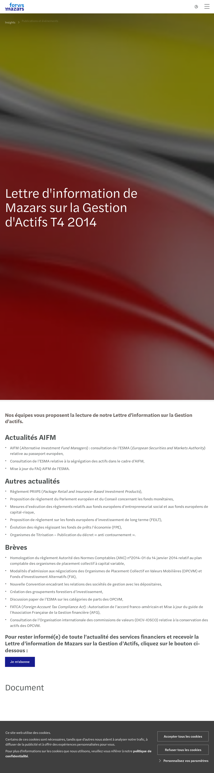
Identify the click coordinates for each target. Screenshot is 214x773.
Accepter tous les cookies (183, 736)
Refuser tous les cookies (183, 749)
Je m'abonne (19, 661)
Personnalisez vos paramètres (183, 760)
